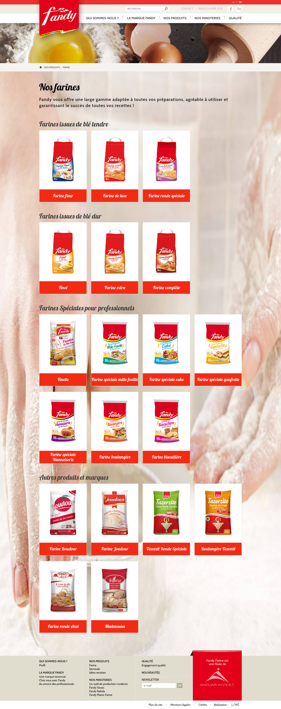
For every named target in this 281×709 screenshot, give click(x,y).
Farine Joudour (115, 549)
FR (240, 2)
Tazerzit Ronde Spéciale (166, 549)
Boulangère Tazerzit (218, 549)
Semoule (94, 669)
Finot (63, 287)
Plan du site (155, 705)
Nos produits (174, 18)
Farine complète (166, 287)
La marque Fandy (141, 18)
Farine (92, 665)
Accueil (41, 67)
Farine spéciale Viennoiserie (63, 457)
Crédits (202, 705)
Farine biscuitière (166, 457)
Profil (42, 665)
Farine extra (115, 287)
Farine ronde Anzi (63, 626)
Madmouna (115, 626)
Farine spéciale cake (166, 379)
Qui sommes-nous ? (102, 18)
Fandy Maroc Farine (100, 695)
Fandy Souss (96, 687)
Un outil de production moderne (108, 684)
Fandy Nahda (97, 691)
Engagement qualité (153, 665)
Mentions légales (181, 705)
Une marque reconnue (52, 676)
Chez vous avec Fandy (52, 680)
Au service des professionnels (56, 684)
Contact (187, 8)
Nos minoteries (207, 18)
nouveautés (151, 672)
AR (233, 2)
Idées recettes (97, 672)
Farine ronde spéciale (166, 195)
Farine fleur (63, 195)
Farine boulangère (115, 457)
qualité (235, 18)
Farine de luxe (115, 195)
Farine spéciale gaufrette (218, 379)
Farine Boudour (63, 549)
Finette (63, 379)
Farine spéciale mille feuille (115, 379)
